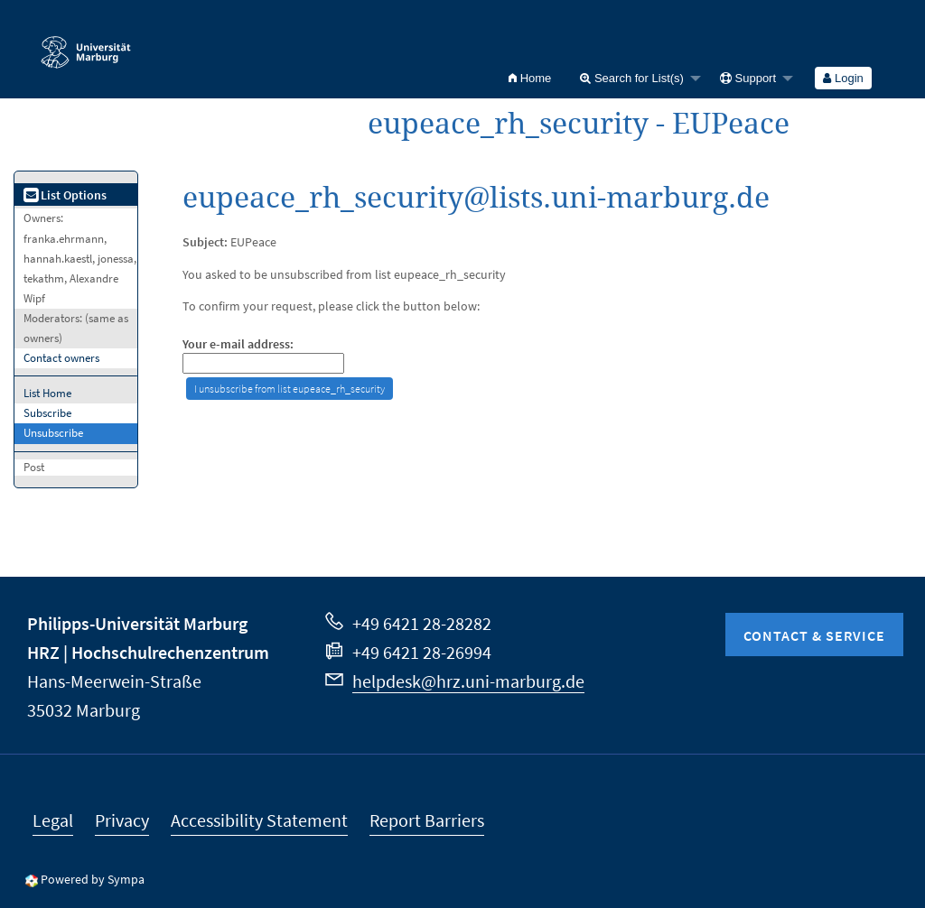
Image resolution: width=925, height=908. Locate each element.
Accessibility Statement (259, 820)
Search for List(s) (632, 78)
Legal (53, 820)
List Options (65, 195)
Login (843, 78)
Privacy (122, 820)
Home (530, 78)
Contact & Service (814, 635)
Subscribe (47, 413)
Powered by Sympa (93, 879)
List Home (47, 393)
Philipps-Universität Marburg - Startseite (86, 44)
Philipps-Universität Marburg (137, 623)
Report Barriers (426, 820)
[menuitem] (529, 78)
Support (748, 78)
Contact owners (61, 358)
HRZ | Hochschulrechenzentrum (148, 652)
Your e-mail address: (238, 344)
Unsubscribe (53, 432)
